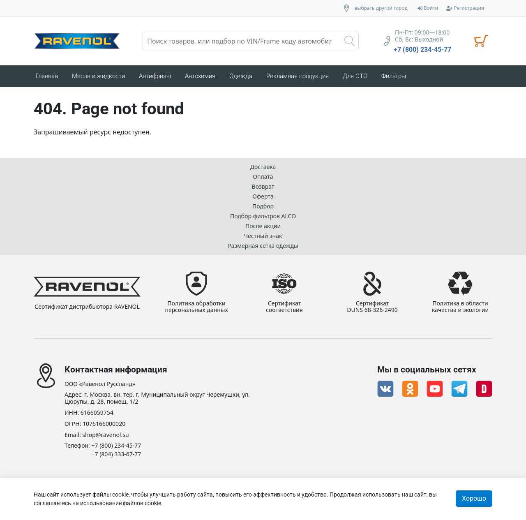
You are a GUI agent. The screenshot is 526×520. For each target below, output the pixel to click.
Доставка (263, 167)
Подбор (263, 206)
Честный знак (263, 236)
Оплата (263, 176)
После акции (263, 226)
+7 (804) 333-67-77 (116, 454)
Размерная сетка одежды (263, 246)
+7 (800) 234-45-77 (422, 49)
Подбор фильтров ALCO (263, 216)
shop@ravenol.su (105, 435)
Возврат (263, 186)
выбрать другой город (381, 8)
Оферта (262, 196)
